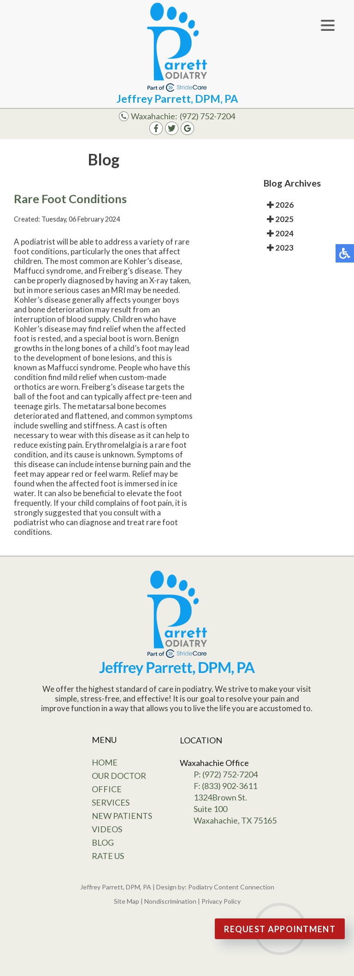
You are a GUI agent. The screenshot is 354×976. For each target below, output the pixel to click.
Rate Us (108, 856)
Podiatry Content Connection (231, 887)
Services (111, 802)
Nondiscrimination (170, 901)
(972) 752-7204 (207, 116)
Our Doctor (119, 776)
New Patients (122, 816)
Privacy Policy (221, 901)
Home (105, 762)
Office (107, 789)
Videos (107, 829)
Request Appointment (280, 929)
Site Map (126, 901)
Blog (103, 842)
